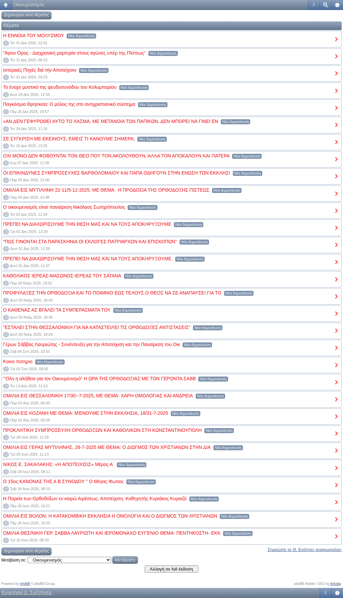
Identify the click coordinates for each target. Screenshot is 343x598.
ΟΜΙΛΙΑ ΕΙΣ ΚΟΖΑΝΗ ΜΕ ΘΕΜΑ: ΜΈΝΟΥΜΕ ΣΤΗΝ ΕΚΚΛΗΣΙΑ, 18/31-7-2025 (85, 413)
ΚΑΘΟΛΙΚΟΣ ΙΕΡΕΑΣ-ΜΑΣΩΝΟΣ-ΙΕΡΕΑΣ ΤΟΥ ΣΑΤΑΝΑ (62, 275)
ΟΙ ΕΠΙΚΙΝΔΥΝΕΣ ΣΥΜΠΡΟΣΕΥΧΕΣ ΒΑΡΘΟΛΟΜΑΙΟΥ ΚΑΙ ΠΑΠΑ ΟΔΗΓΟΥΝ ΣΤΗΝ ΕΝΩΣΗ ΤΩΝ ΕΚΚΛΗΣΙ (116, 173)
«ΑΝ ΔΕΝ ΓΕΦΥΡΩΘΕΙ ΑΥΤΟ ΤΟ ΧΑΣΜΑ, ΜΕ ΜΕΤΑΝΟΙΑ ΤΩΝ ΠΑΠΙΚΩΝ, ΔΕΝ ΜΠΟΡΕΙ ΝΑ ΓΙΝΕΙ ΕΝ (110, 121)
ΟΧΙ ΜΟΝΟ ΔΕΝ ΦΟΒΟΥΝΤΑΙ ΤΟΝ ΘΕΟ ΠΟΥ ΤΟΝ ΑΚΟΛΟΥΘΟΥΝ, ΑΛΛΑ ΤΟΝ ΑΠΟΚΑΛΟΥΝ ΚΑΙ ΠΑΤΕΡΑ (116, 155)
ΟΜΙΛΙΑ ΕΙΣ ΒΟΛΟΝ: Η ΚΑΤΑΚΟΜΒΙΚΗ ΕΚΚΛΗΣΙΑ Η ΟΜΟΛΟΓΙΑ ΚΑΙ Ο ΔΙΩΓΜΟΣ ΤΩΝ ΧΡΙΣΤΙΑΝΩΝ (110, 516)
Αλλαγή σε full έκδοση (171, 569)
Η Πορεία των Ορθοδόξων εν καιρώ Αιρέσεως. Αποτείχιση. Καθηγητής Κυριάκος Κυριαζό (95, 498)
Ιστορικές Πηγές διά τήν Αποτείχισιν (39, 70)
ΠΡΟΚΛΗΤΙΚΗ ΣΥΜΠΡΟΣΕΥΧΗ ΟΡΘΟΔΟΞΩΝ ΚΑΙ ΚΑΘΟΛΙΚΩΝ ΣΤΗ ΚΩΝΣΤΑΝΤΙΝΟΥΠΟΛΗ (102, 430)
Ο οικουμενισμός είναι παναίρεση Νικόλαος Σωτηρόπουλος (64, 207)
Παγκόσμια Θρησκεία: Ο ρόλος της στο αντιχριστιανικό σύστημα (69, 104)
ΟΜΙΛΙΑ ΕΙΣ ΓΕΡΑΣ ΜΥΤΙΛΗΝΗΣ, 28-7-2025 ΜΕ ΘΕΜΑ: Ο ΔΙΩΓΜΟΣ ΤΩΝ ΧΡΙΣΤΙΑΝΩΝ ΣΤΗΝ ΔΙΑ (107, 447)
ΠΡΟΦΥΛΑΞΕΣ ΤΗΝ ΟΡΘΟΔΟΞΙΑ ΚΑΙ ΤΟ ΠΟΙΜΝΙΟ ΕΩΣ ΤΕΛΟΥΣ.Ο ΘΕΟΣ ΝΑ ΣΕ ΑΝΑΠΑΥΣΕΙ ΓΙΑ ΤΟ (112, 292)
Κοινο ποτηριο (17, 361)
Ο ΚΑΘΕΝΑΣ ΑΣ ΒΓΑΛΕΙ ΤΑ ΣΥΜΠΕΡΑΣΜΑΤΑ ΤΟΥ (57, 310)
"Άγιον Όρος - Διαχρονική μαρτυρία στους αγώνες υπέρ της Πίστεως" (74, 53)
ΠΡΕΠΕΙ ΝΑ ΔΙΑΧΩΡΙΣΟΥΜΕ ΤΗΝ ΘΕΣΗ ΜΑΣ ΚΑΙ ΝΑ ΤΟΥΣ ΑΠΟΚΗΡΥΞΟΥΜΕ (87, 224)
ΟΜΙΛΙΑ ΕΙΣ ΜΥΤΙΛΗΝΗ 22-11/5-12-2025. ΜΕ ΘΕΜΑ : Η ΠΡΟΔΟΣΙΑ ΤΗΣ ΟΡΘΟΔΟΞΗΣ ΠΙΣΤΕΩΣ (106, 190)
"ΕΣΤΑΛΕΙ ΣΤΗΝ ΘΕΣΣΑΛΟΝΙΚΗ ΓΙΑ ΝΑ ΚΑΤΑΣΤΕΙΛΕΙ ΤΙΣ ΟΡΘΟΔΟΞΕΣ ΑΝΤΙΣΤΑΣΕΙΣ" (96, 327)
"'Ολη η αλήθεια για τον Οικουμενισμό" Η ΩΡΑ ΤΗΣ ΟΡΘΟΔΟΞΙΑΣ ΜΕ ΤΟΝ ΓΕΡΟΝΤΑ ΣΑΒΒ (99, 378)
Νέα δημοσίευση (81, 36)
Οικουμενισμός (29, 4)
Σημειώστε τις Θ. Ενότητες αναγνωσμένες (305, 549)
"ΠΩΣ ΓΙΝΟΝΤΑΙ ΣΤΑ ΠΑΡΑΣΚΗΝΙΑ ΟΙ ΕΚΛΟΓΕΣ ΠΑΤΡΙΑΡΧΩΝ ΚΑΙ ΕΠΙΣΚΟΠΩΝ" (90, 241)
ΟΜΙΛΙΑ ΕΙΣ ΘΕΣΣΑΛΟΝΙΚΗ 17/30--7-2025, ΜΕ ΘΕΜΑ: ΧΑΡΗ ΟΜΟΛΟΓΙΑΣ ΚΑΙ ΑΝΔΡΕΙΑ (98, 395)
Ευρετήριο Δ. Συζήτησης (27, 592)
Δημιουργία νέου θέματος (26, 15)
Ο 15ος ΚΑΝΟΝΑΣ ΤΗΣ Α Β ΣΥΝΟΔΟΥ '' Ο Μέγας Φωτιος (63, 481)
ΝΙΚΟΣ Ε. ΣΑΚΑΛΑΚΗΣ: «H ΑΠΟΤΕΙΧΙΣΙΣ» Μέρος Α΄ (58, 464)
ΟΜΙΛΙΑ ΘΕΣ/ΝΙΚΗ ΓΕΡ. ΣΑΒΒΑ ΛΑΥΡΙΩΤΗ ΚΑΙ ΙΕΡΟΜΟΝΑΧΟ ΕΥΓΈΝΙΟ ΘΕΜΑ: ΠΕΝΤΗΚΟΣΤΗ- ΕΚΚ (111, 533)
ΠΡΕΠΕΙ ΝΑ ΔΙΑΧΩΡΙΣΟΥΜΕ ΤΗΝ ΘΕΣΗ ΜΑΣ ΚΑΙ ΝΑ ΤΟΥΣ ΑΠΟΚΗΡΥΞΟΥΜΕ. (88, 258)
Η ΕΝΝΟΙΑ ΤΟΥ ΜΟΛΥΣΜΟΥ (33, 35)
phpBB (25, 584)
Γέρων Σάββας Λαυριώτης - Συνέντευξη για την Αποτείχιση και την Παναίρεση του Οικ (91, 344)
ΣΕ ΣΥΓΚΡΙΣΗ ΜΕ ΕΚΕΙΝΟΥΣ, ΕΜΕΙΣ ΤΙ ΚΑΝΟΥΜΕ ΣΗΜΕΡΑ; (69, 138)
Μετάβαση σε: (13, 560)
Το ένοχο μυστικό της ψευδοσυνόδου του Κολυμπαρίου (60, 87)
